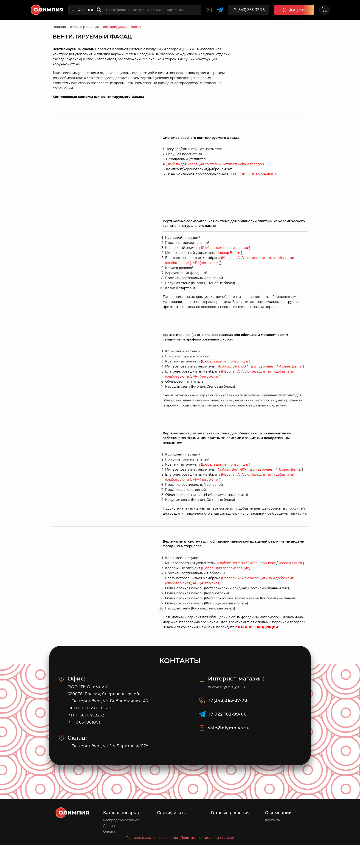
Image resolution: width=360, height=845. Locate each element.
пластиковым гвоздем (245, 164)
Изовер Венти (228, 253)
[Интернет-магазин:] (202, 678)
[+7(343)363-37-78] (202, 700)
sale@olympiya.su (229, 727)
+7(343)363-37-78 (227, 700)
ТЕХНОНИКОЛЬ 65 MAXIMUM (253, 174)
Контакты (175, 10)
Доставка (155, 10)
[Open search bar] (99, 10)
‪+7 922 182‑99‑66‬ (227, 714)
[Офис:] (61, 678)
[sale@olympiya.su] (202, 728)
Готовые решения (230, 812)
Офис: (76, 678)
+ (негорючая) (206, 263)
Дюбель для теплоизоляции (225, 248)
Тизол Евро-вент (262, 366)
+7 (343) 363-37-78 (248, 10)
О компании (278, 812)
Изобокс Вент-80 (231, 366)
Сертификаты (117, 10)
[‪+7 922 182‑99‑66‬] (202, 714)
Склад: (77, 737)
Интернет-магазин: (236, 678)
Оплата (138, 10)
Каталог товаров (121, 812)
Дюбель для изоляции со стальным (196, 164)
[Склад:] (61, 737)
